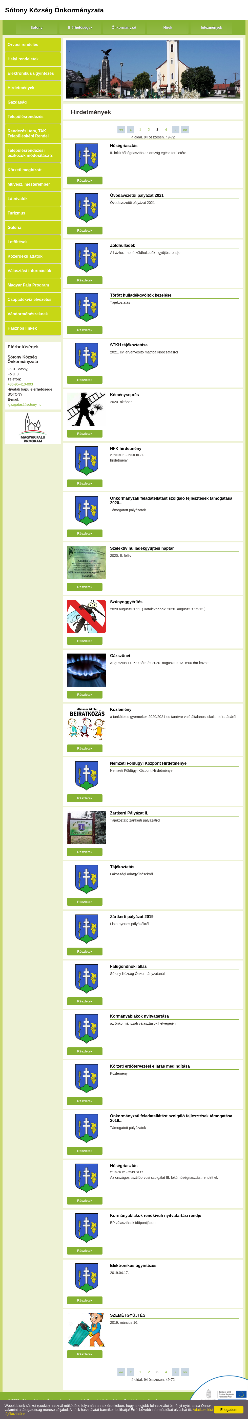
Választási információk (29, 271)
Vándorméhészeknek (28, 314)
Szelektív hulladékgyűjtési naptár (142, 548)
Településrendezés (26, 116)
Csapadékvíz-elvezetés (29, 299)
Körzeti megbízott (25, 170)
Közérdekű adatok (25, 256)
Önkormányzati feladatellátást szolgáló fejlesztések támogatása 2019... (171, 1118)
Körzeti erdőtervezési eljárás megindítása (150, 1066)
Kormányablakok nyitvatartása (139, 1016)
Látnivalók (18, 199)
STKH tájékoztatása (129, 345)
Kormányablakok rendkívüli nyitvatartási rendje (155, 1215)
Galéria (14, 227)
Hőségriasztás (124, 145)
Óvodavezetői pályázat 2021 (137, 195)
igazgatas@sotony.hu (25, 404)
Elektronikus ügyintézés (31, 73)
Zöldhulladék (122, 245)
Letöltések (18, 242)
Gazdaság (17, 102)
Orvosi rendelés (23, 44)
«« (121, 130)
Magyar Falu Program (28, 285)
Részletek (84, 180)
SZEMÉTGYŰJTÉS (128, 1315)
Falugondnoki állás (128, 966)
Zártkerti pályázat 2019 (132, 917)
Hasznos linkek (22, 328)
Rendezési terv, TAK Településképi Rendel (28, 133)
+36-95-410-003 (20, 384)
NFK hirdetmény (125, 448)
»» (185, 130)
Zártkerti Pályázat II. (129, 813)
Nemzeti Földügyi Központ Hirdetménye (148, 763)
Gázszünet (120, 656)
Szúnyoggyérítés (126, 602)
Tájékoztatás (122, 867)
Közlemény (120, 709)
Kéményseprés (124, 395)
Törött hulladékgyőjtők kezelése (141, 295)
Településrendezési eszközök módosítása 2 (30, 153)
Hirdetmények (21, 88)
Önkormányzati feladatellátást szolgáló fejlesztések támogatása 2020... (171, 500)
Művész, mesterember (29, 184)
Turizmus (16, 213)
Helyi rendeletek (23, 59)
